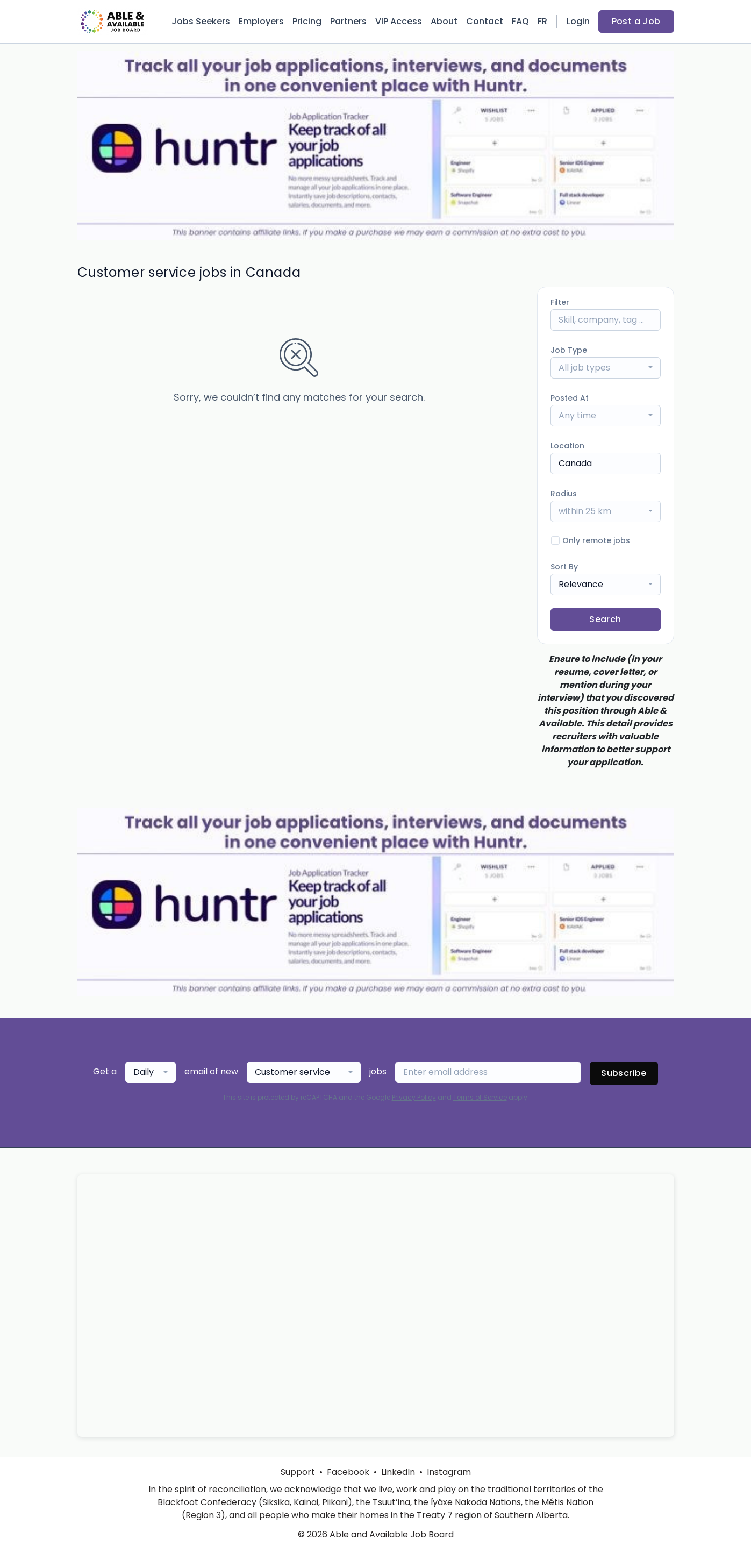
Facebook (348, 1472)
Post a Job (636, 21)
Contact (484, 21)
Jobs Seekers (200, 21)
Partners (348, 21)
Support (298, 1472)
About (444, 21)
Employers (261, 21)
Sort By (564, 566)
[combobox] (605, 368)
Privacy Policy (414, 1097)
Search (605, 619)
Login (578, 21)
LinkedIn (398, 1472)
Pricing (306, 21)
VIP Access (398, 21)
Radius (563, 493)
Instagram (449, 1472)
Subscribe (624, 1073)
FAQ (520, 21)
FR (542, 21)
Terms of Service (480, 1097)
